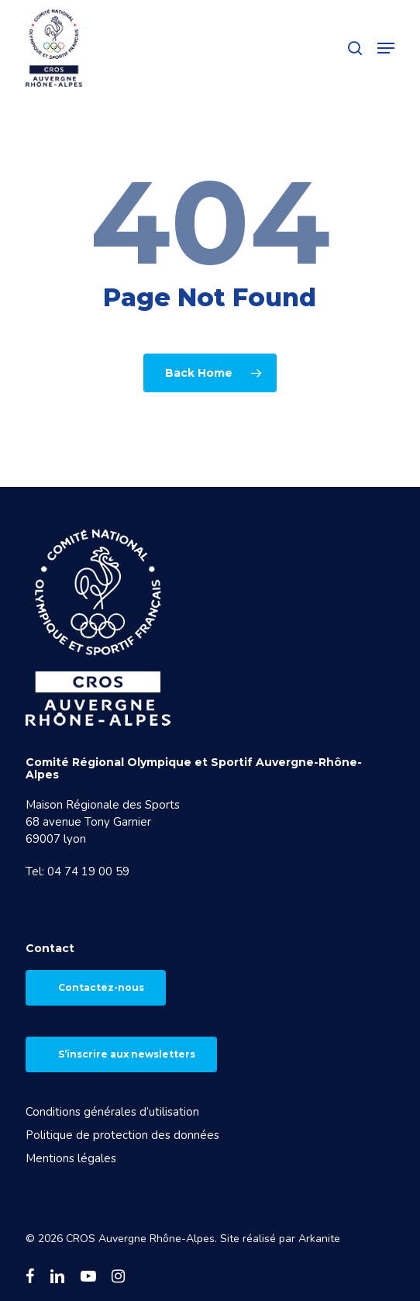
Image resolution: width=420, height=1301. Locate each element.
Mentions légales (71, 1158)
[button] (385, 48)
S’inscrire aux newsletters (126, 1054)
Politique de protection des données (122, 1135)
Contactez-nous (101, 987)
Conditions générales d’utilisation (112, 1112)
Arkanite (319, 1238)
